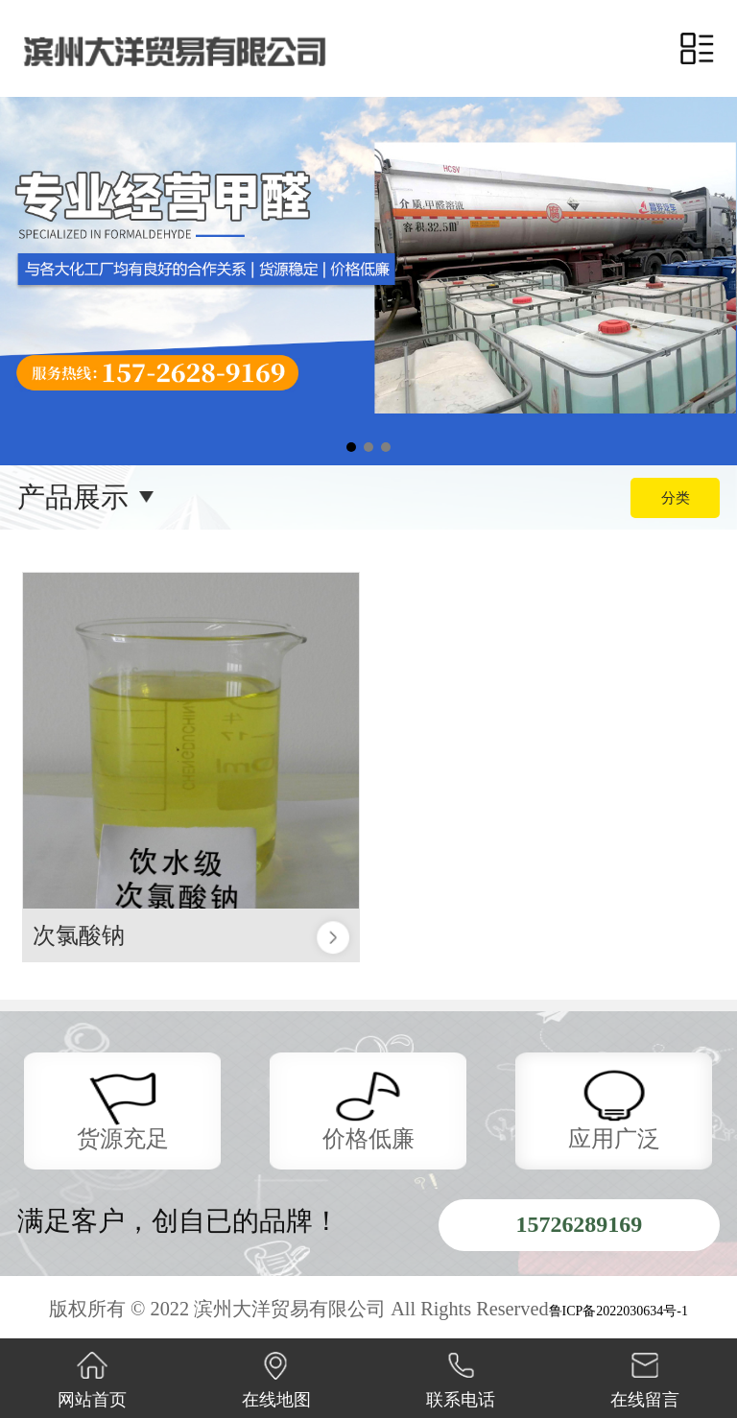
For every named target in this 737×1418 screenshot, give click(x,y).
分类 (675, 498)
